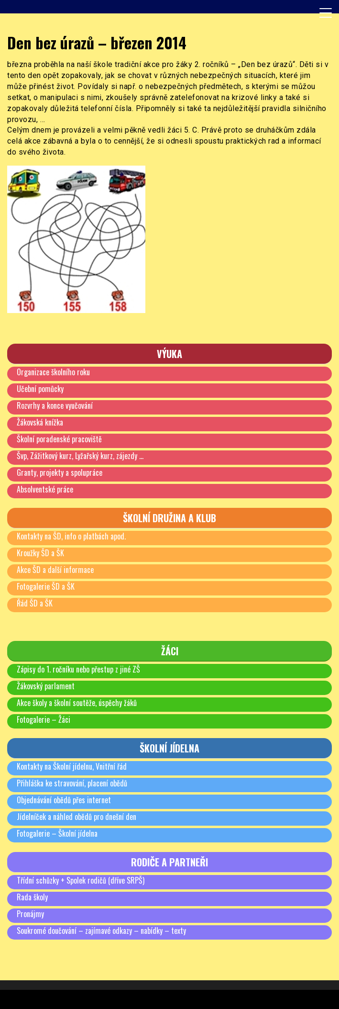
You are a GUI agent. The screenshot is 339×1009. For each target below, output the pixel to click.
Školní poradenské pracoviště (59, 439)
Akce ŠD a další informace (55, 569)
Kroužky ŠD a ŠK (40, 553)
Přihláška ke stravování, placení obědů (72, 783)
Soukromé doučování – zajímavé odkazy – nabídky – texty (101, 930)
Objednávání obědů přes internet (64, 800)
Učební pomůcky (40, 388)
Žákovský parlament (46, 686)
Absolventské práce (45, 489)
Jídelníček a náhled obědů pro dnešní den (76, 816)
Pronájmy (30, 913)
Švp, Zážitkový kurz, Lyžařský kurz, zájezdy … (80, 455)
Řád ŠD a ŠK (35, 603)
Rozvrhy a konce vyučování (55, 405)
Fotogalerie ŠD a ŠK (46, 586)
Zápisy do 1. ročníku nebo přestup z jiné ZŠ (78, 669)
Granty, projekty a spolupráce (59, 472)
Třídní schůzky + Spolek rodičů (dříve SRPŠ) (80, 880)
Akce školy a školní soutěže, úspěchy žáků (77, 702)
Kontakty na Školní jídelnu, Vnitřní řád (72, 766)
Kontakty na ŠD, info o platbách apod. (71, 536)
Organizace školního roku (53, 372)
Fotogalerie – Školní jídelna (57, 833)
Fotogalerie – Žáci (43, 719)
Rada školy (32, 897)
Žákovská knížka (40, 422)
